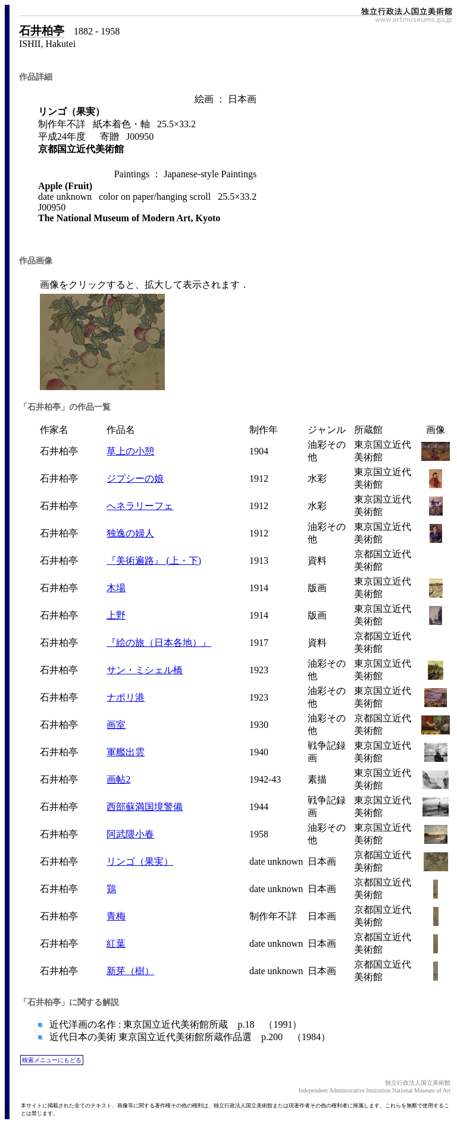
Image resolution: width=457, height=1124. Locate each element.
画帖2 (118, 779)
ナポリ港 (126, 697)
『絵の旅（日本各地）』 (159, 643)
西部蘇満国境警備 (145, 807)
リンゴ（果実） (140, 861)
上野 (116, 615)
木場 (116, 588)
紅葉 (116, 943)
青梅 (116, 916)
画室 (116, 725)
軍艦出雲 (126, 752)
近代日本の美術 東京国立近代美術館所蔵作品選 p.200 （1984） (188, 1037)
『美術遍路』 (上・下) (154, 560)
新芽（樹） (130, 971)
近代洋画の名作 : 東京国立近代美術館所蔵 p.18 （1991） (174, 1024)
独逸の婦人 (130, 533)
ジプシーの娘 (135, 478)
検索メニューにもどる (52, 1060)
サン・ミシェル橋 (145, 670)
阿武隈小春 (130, 834)
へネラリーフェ (140, 506)
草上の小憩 (130, 451)
